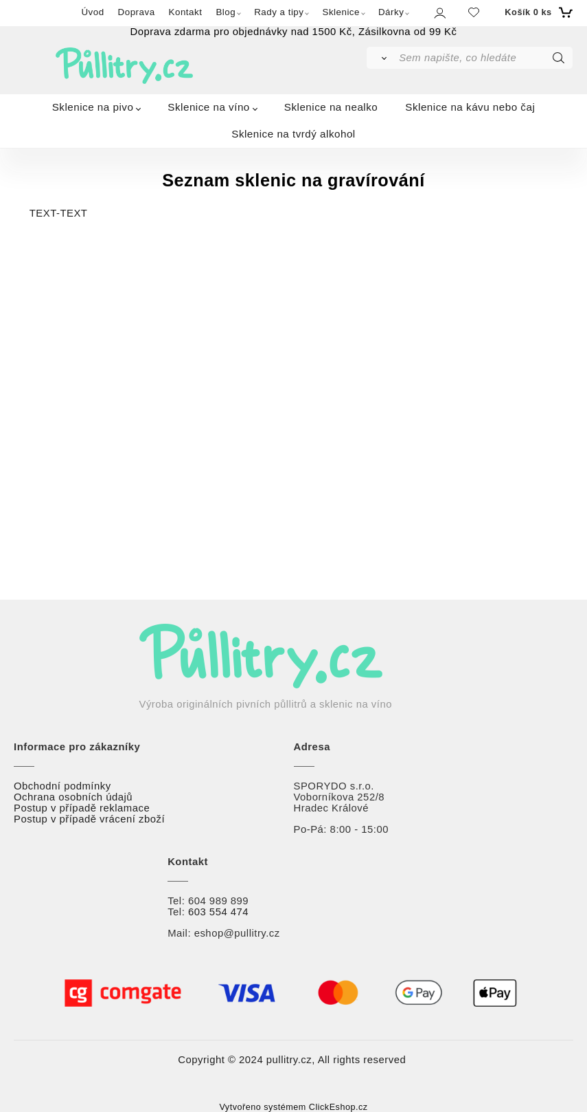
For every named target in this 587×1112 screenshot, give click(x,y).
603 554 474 (218, 911)
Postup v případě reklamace (82, 808)
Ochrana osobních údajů (73, 797)
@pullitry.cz (252, 933)
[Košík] (536, 12)
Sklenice (341, 12)
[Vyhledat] (382, 58)
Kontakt (186, 12)
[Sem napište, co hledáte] (484, 58)
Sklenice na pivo (93, 107)
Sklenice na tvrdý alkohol (293, 134)
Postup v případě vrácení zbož (87, 819)
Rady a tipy (278, 12)
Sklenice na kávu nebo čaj (470, 107)
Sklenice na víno (208, 107)
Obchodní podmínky (62, 786)
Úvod (92, 12)
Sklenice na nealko (331, 107)
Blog (225, 12)
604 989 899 (218, 900)
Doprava (136, 12)
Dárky (391, 12)
